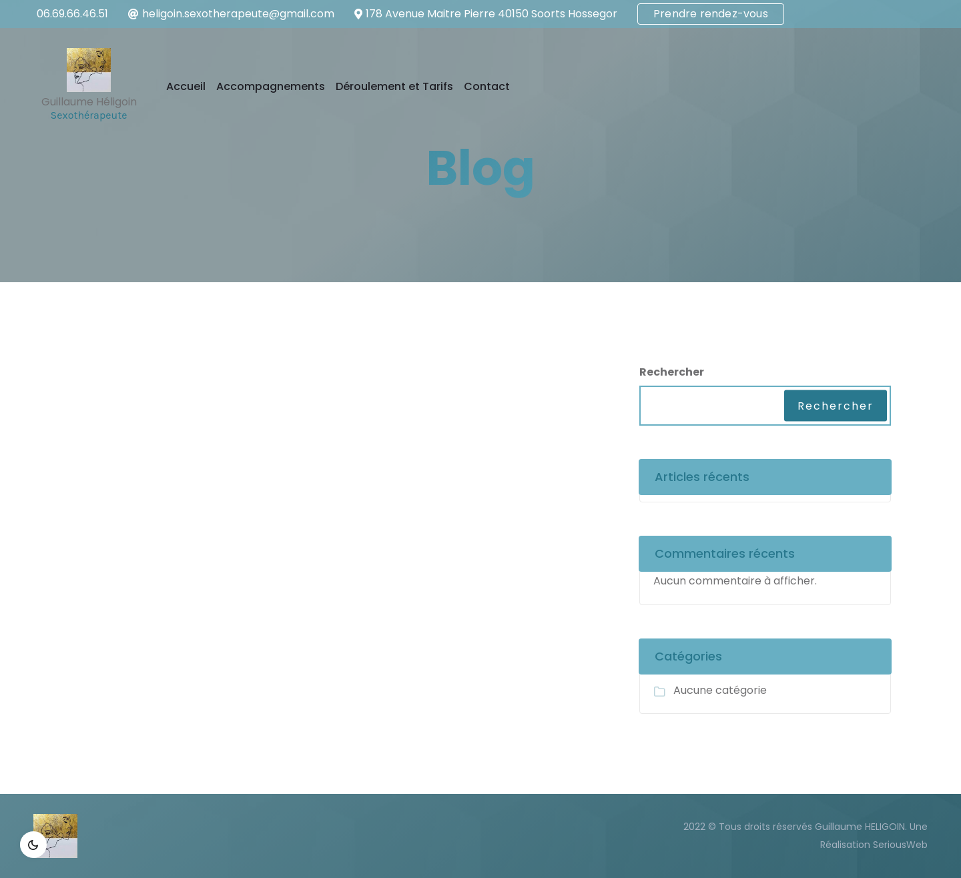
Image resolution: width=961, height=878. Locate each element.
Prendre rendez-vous (710, 13)
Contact (487, 86)
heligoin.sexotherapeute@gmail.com (238, 13)
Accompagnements (270, 86)
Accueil (186, 86)
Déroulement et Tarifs (394, 86)
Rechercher (671, 372)
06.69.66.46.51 (72, 13)
